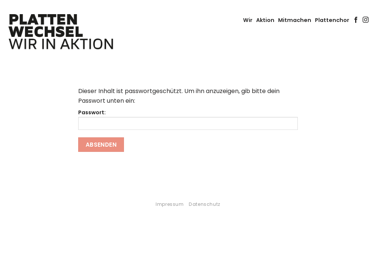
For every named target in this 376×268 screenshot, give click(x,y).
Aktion (265, 20)
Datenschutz (204, 204)
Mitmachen (294, 20)
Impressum (170, 204)
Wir (247, 20)
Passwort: (188, 119)
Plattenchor (332, 20)
